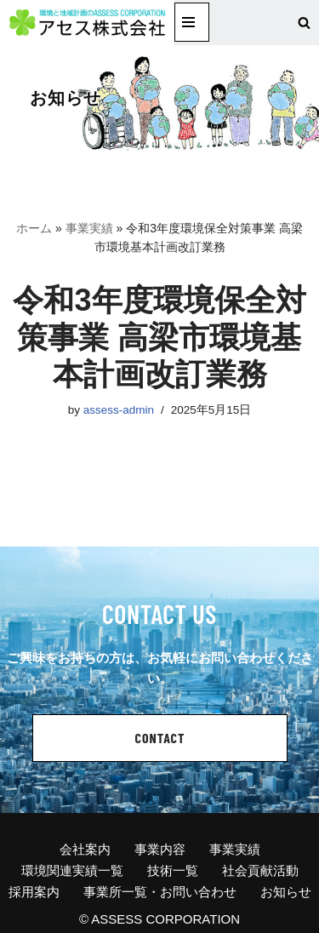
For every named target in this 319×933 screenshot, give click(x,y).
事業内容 (159, 849)
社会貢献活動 (260, 870)
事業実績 (89, 228)
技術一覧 (172, 870)
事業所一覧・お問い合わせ (159, 891)
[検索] (304, 22)
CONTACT (160, 738)
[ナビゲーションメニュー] (191, 22)
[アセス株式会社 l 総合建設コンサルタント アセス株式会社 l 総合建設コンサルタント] (87, 23)
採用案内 (34, 891)
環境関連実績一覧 (72, 870)
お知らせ (285, 891)
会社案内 (85, 849)
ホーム (34, 228)
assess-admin (118, 410)
